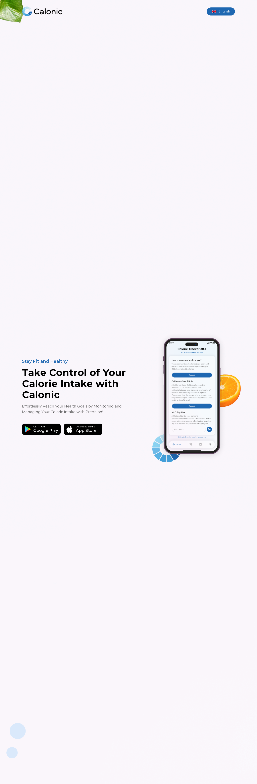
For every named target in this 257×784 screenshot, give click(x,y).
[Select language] (221, 11)
